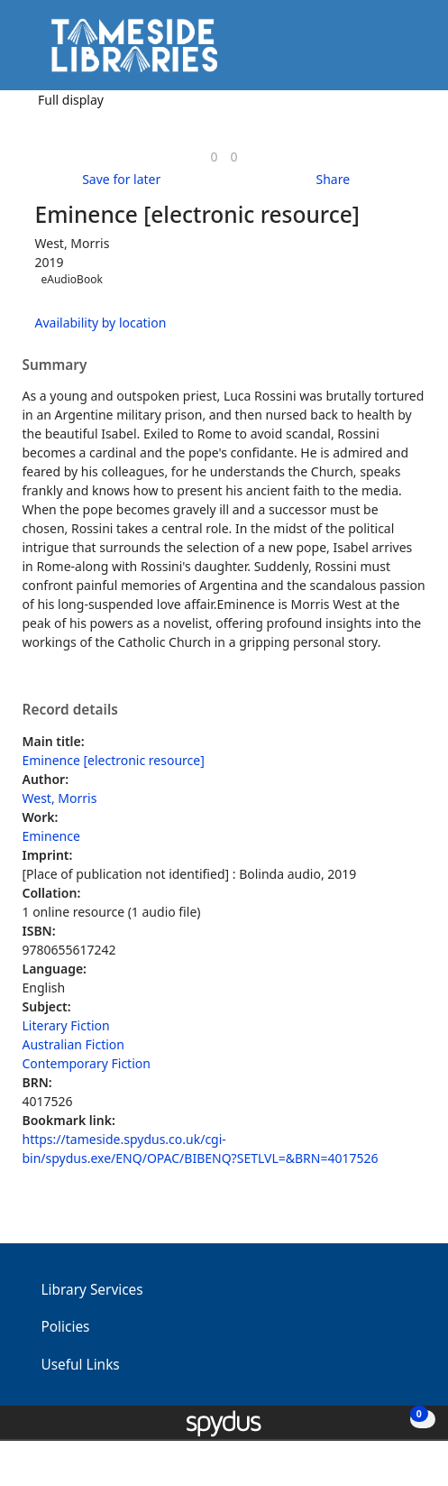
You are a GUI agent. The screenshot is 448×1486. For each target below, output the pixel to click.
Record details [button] (70, 710)
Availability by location (101, 322)
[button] (385, 52)
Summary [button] (55, 365)
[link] (213, 156)
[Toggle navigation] (407, 52)
